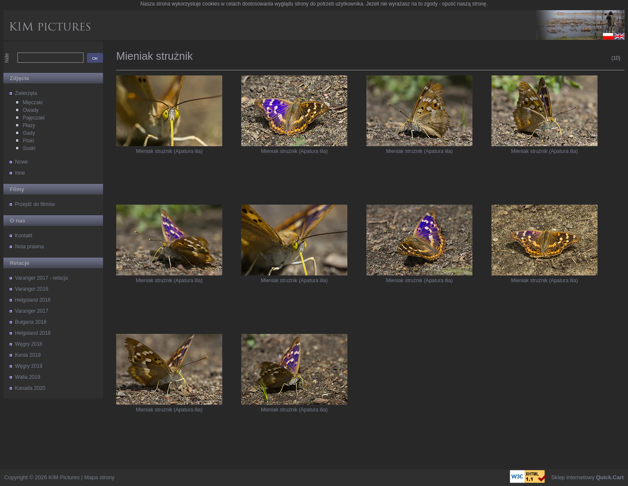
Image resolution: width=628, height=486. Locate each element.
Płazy (29, 125)
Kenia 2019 (28, 355)
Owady (31, 110)
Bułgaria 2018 (30, 322)
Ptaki (28, 141)
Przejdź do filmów (35, 204)
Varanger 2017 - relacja (41, 278)
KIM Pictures (64, 477)
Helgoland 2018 (32, 333)
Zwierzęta (26, 93)
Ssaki (29, 148)
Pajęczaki (34, 118)
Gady (29, 133)
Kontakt (23, 236)
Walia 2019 (27, 377)
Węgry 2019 (28, 366)
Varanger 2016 (31, 289)
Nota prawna (29, 247)
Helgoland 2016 (32, 300)
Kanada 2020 (30, 388)
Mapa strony (99, 477)
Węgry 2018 (28, 344)
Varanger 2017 (31, 311)
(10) (615, 58)
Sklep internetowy (587, 477)
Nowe (21, 162)
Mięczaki (33, 103)
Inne (20, 173)
